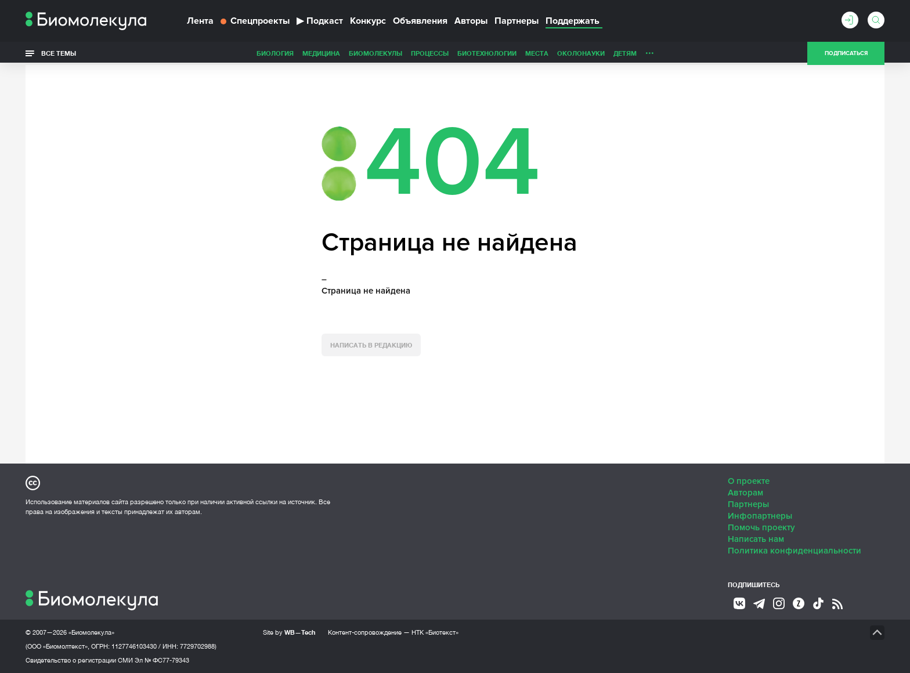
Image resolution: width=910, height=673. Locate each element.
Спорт (619, 53)
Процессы (348, 53)
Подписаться (846, 53)
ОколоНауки (499, 53)
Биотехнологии (405, 53)
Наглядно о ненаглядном (688, 53)
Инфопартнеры (760, 516)
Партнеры (516, 21)
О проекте (749, 481)
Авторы (471, 21)
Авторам (745, 492)
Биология (193, 53)
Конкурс (368, 21)
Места (455, 53)
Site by (289, 632)
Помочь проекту (761, 527)
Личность (582, 53)
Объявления (420, 21)
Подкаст (320, 21)
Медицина (239, 53)
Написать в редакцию (371, 345)
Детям (543, 53)
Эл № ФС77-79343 (162, 660)
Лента (200, 21)
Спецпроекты (255, 21)
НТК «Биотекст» (434, 632)
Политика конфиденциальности (794, 550)
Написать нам (756, 539)
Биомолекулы (293, 53)
